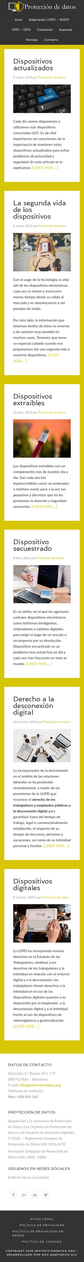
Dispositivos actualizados (33, 64)
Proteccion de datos (42, 6)
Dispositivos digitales (32, 884)
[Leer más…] (45, 168)
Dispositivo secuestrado (32, 545)
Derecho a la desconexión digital (33, 705)
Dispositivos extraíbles (32, 399)
